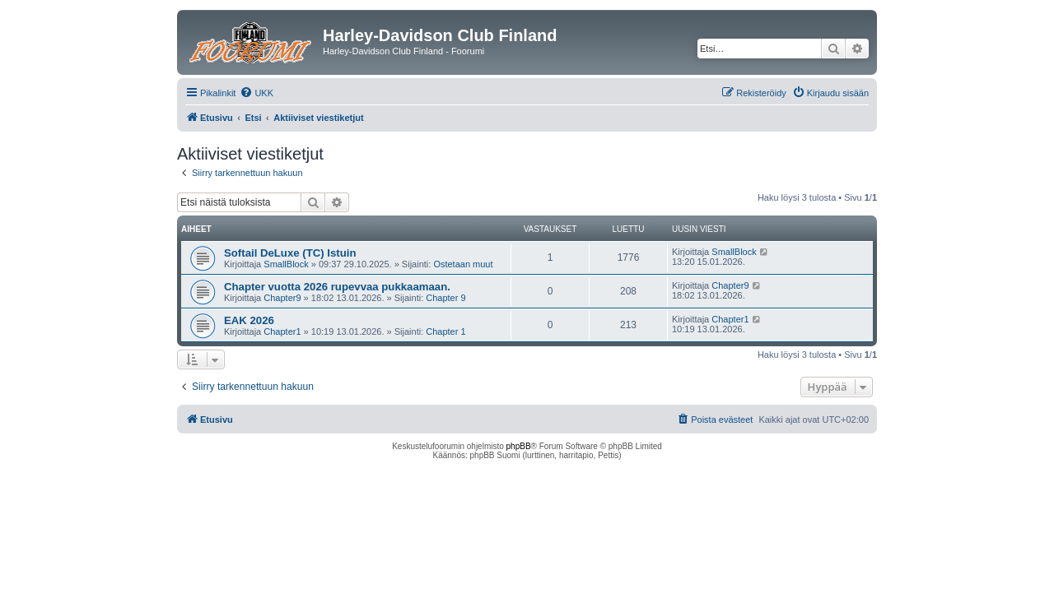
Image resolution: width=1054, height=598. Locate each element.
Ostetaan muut (462, 264)
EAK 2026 (249, 320)
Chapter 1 (445, 331)
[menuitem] (256, 93)
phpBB (518, 446)
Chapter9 (282, 298)
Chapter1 (282, 331)
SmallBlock (286, 264)
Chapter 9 (445, 298)
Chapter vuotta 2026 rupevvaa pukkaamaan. (337, 286)
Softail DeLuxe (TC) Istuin (290, 253)
